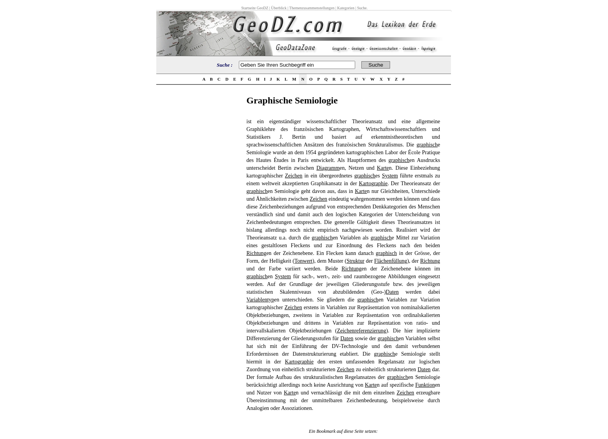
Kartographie (373, 183)
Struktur (355, 261)
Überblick (279, 8)
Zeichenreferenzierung (361, 331)
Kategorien (345, 8)
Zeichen (293, 176)
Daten (392, 292)
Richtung (256, 253)
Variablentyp (261, 300)
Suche (361, 8)
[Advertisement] (199, 211)
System (390, 176)
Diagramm (328, 168)
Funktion (425, 385)
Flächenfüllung (390, 261)
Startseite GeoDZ (254, 8)
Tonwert (303, 261)
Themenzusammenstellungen (312, 8)
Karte (383, 168)
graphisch (426, 145)
